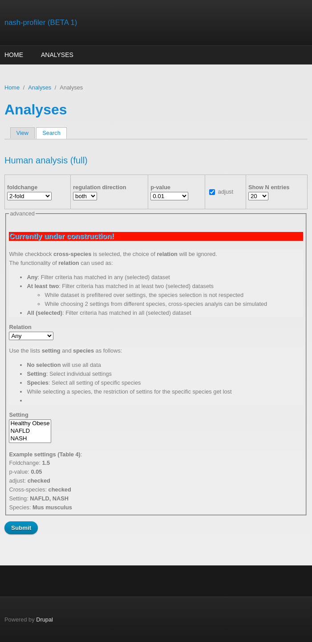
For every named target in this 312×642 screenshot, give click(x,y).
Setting (18, 414)
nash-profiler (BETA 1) (40, 22)
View (22, 133)
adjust (225, 191)
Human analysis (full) (46, 160)
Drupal (44, 619)
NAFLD (29, 431)
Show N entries (268, 187)
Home (13, 54)
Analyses (57, 54)
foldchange (22, 187)
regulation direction (99, 187)
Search (54, 133)
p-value (160, 187)
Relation (20, 327)
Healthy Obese (29, 423)
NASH (29, 439)
